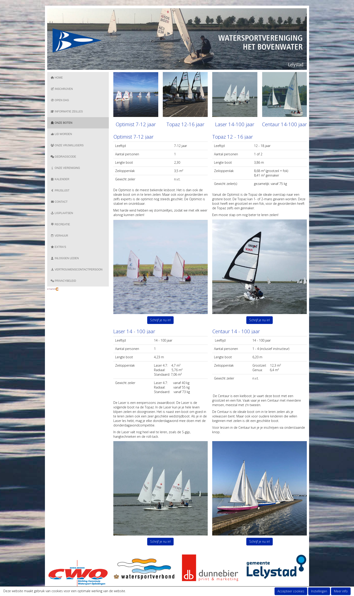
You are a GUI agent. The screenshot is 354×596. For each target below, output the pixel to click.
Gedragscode (63, 156)
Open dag (60, 100)
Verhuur (59, 235)
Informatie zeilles (67, 111)
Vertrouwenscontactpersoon (76, 269)
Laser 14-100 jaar (234, 124)
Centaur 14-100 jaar (284, 124)
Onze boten (61, 122)
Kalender (60, 179)
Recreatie (60, 224)
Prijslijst (60, 190)
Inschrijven (62, 89)
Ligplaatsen (62, 213)
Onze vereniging (65, 168)
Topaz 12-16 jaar (185, 124)
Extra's (58, 247)
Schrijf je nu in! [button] (160, 320)
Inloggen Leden (65, 258)
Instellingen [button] (319, 591)
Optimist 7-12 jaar (136, 124)
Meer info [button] (341, 591)
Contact (59, 201)
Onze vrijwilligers (67, 145)
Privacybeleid (63, 280)
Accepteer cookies (290, 591)
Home (57, 77)
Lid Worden (61, 134)
